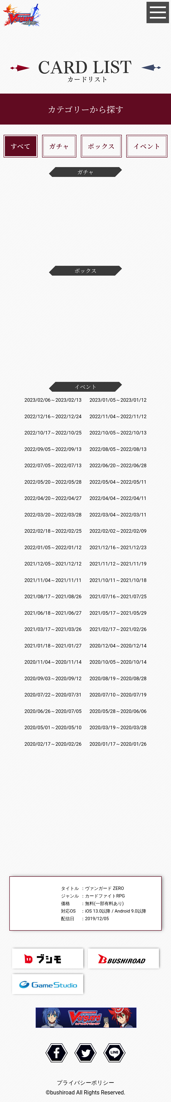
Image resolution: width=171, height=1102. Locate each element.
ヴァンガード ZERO (22, 16)
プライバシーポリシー (85, 1082)
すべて (20, 146)
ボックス (101, 146)
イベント (147, 146)
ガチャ (59, 146)
